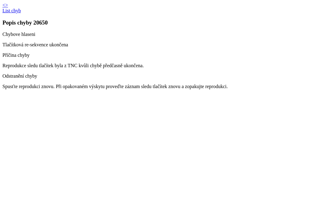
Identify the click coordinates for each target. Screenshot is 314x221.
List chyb (11, 10)
